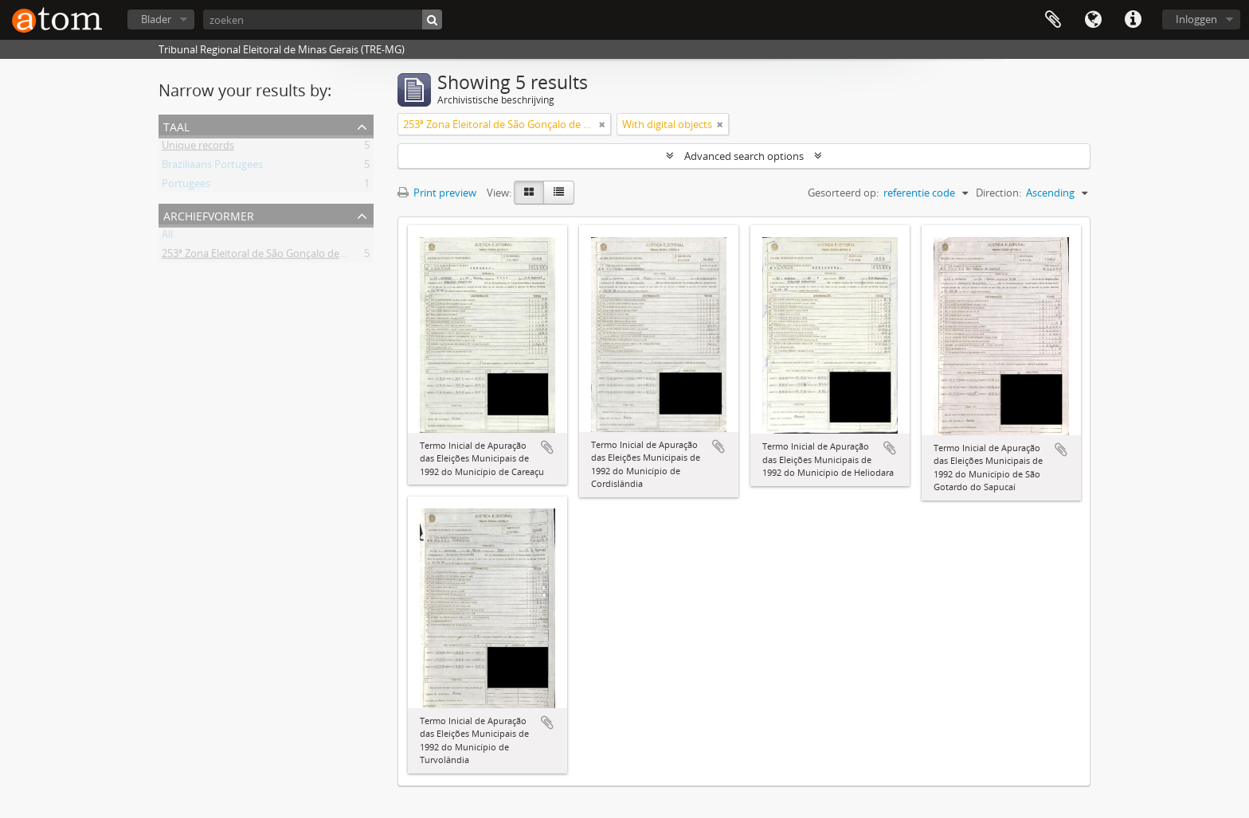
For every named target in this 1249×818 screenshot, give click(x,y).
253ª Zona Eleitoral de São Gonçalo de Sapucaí (270, 256)
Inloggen (1196, 19)
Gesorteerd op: (843, 192)
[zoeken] (322, 19)
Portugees (186, 186)
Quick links (1133, 20)
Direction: (998, 192)
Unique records (198, 148)
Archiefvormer (208, 214)
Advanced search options (744, 156)
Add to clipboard (547, 447)
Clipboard (1053, 20)
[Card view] (529, 192)
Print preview (436, 192)
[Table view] (558, 192)
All (167, 237)
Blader (156, 19)
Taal (1093, 20)
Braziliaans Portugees (212, 167)
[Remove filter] (602, 124)
